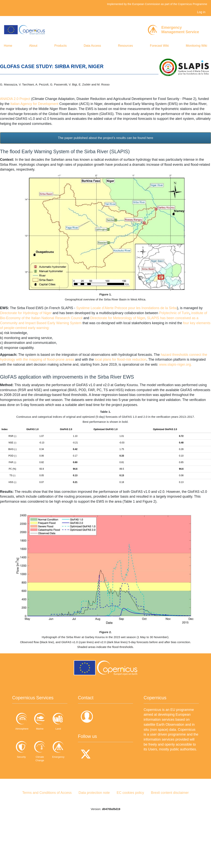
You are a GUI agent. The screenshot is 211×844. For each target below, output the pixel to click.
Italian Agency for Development (34, 104)
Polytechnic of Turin (174, 313)
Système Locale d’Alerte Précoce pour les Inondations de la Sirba (126, 308)
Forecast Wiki (159, 45)
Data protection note (94, 812)
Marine (53, 720)
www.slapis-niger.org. (175, 364)
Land (26, 748)
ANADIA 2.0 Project (15, 99)
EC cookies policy (130, 812)
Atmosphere (26, 720)
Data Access (92, 45)
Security (53, 748)
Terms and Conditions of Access (47, 812)
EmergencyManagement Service (180, 29)
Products (60, 45)
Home (8, 45)
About (33, 45)
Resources (125, 45)
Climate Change (26, 778)
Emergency (53, 776)
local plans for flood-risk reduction (120, 359)
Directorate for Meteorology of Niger (117, 318)
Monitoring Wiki (196, 45)
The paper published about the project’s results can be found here (105, 138)
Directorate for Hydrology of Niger (26, 313)
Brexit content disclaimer (170, 812)
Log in (201, 12)
